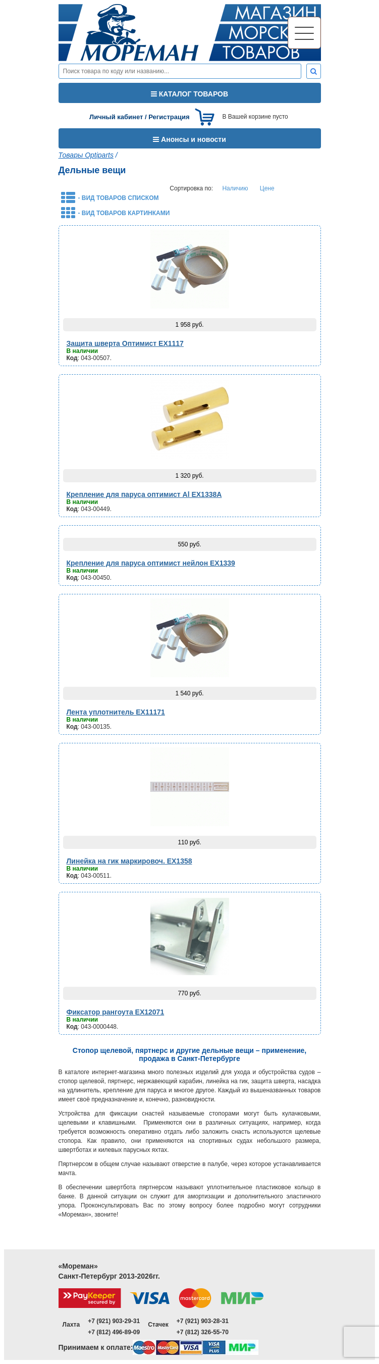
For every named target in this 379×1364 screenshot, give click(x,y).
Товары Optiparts (86, 155)
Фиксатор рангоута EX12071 (116, 1012)
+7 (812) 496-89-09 (114, 1332)
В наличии (82, 351)
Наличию (235, 188)
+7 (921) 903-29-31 (114, 1321)
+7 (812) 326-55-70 (203, 1332)
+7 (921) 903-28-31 (203, 1321)
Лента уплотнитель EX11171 (116, 712)
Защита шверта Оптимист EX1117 (125, 343)
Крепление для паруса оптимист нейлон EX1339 (151, 563)
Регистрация (168, 117)
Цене (267, 188)
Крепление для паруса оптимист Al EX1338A (144, 494)
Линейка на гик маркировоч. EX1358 (129, 861)
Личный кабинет (116, 117)
